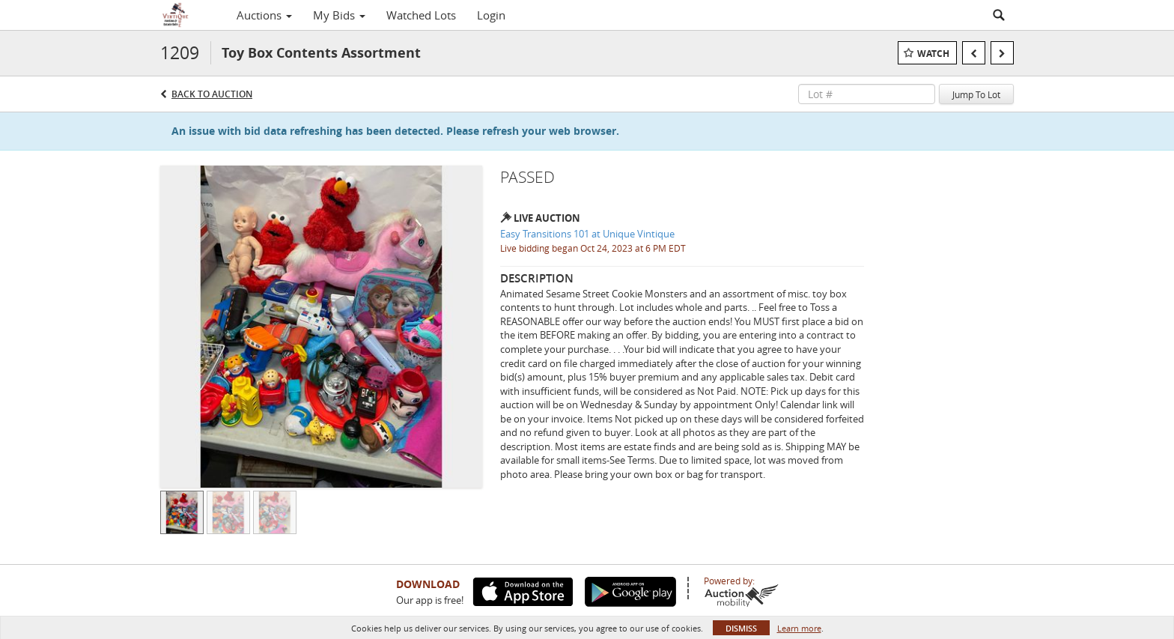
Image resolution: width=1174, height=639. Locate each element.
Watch (933, 53)
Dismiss (741, 628)
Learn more (799, 628)
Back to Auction (211, 94)
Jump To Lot (976, 94)
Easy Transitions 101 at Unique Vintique (587, 233)
